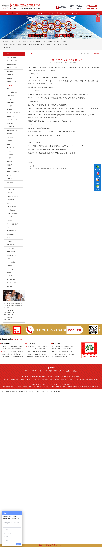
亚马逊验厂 (5, 44)
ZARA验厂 (9, 265)
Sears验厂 (9, 140)
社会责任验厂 (12, 44)
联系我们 (78, 376)
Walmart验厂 (57, 41)
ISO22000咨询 (46, 44)
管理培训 (88, 379)
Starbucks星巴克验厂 (12, 130)
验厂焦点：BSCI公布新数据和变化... (37, 351)
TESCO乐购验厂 (11, 231)
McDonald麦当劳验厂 (12, 120)
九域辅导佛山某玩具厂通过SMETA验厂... (13, 354)
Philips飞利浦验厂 (11, 262)
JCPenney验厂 (10, 102)
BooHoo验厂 (10, 175)
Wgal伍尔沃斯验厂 (11, 251)
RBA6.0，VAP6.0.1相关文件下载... (37, 354)
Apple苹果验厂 (10, 71)
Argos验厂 (9, 192)
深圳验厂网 (49, 371)
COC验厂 (89, 53)
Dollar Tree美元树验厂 (12, 67)
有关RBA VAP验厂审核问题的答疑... (62, 349)
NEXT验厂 (9, 217)
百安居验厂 (9, 220)
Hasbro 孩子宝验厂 (11, 81)
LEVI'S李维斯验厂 (11, 206)
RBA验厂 (32, 41)
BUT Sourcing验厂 (11, 279)
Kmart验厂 (9, 144)
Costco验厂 (9, 78)
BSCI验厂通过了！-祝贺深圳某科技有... (13, 351)
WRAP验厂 (50, 41)
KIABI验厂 (9, 168)
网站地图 (67, 384)
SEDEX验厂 (19, 41)
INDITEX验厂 (10, 137)
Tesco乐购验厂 (10, 123)
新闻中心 (18, 13)
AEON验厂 (9, 258)
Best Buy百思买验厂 (12, 224)
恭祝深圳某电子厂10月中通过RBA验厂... (13, 356)
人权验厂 (70, 379)
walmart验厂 (57, 379)
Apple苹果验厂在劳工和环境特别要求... (63, 346)
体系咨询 (41, 371)
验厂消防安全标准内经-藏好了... (61, 356)
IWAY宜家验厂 (10, 234)
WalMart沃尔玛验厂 (11, 61)
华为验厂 (9, 88)
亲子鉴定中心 (66, 371)
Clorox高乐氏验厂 (11, 283)
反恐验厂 (19, 44)
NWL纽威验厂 (10, 182)
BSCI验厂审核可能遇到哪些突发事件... (63, 351)
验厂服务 (35, 376)
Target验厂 (9, 85)
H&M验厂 (9, 203)
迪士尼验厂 (64, 41)
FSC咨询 (39, 44)
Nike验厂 (9, 237)
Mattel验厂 (9, 109)
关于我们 (85, 13)
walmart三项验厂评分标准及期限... (36, 349)
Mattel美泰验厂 (10, 248)
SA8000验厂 (41, 379)
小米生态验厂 (10, 161)
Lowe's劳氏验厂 (10, 199)
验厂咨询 (3, 379)
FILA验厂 (9, 185)
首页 (7, 13)
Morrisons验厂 (10, 189)
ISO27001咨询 (63, 44)
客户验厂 (51, 13)
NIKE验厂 (9, 99)
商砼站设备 (75, 371)
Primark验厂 (9, 133)
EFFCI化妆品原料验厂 (12, 172)
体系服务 (40, 13)
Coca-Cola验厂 (10, 95)
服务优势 (71, 376)
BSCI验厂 (11, 41)
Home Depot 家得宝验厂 (13, 113)
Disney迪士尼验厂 (11, 57)
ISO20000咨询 (55, 44)
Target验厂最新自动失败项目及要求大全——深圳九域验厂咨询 (49, 168)
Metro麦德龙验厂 (11, 210)
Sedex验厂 (22, 379)
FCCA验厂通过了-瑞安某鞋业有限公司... (13, 349)
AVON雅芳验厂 (10, 116)
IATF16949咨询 (6, 47)
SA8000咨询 (26, 41)
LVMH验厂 (9, 106)
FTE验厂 (8, 272)
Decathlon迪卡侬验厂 (12, 255)
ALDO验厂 (9, 286)
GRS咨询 (44, 41)
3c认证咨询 (27, 371)
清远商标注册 (57, 371)
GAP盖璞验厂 (10, 154)
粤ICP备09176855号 (59, 384)
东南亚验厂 (63, 13)
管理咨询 (57, 376)
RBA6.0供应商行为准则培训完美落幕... (13, 346)
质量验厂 (25, 44)
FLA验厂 (8, 158)
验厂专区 (29, 13)
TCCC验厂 (9, 241)
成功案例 (74, 13)
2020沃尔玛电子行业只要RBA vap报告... (38, 356)
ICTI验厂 (38, 41)
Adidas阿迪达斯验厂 (12, 92)
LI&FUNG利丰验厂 (11, 126)
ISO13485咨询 (32, 44)
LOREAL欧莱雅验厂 (12, 213)
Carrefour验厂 (10, 74)
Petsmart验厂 (10, 269)
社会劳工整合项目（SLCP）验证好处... (38, 346)
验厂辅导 (34, 371)
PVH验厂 (9, 151)
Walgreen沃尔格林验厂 (12, 196)
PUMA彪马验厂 (10, 147)
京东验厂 (9, 165)
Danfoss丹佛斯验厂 (11, 244)
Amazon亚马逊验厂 (11, 64)
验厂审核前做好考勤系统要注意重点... (63, 354)
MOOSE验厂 (10, 178)
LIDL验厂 (9, 276)
